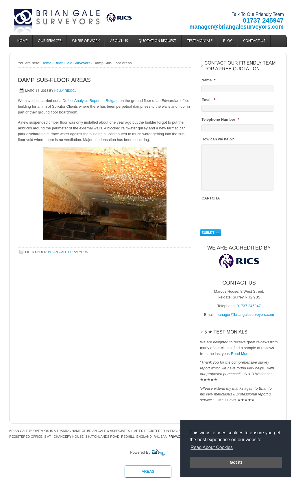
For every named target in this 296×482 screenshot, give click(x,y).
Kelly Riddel (65, 90)
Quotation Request (157, 41)
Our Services (50, 41)
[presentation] (245, 214)
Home (22, 41)
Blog (228, 41)
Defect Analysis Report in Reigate (90, 100)
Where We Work (86, 41)
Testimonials (200, 41)
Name (208, 80)
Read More (240, 353)
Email (208, 100)
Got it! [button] (236, 462)
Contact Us (254, 41)
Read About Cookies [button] (211, 447)
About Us (119, 41)
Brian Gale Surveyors (61, 17)
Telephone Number (220, 119)
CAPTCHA (210, 198)
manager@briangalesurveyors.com (236, 26)
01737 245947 (263, 20)
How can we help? (217, 139)
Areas (148, 471)
